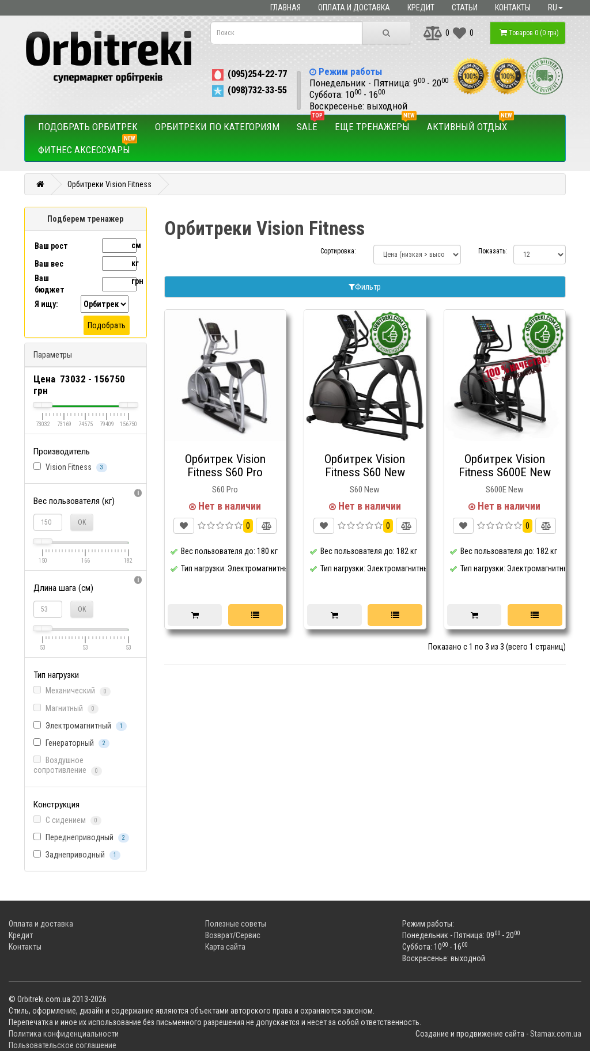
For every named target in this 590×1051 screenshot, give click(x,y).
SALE (310, 123)
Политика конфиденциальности (64, 1033)
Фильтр (365, 286)
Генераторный (71, 743)
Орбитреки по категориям (217, 126)
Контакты (513, 7)
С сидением (67, 820)
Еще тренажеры (376, 123)
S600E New (505, 489)
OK (82, 522)
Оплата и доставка (354, 7)
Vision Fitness (70, 467)
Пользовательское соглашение (62, 1045)
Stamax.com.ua (555, 1033)
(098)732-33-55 (248, 90)
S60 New (365, 489)
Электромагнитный (80, 726)
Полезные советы (235, 923)
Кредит (420, 7)
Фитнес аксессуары (87, 146)
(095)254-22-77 (248, 73)
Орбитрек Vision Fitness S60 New (364, 465)
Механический (72, 691)
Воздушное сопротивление (67, 765)
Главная (285, 7)
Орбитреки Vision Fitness (109, 184)
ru (555, 7)
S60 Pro (225, 489)
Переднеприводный (81, 838)
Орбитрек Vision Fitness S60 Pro (225, 465)
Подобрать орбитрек (88, 126)
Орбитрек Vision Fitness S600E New (505, 465)
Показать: (487, 251)
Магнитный (66, 709)
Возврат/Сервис (232, 935)
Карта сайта (225, 946)
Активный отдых (470, 123)
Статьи (465, 7)
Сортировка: (338, 251)
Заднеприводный (76, 855)
